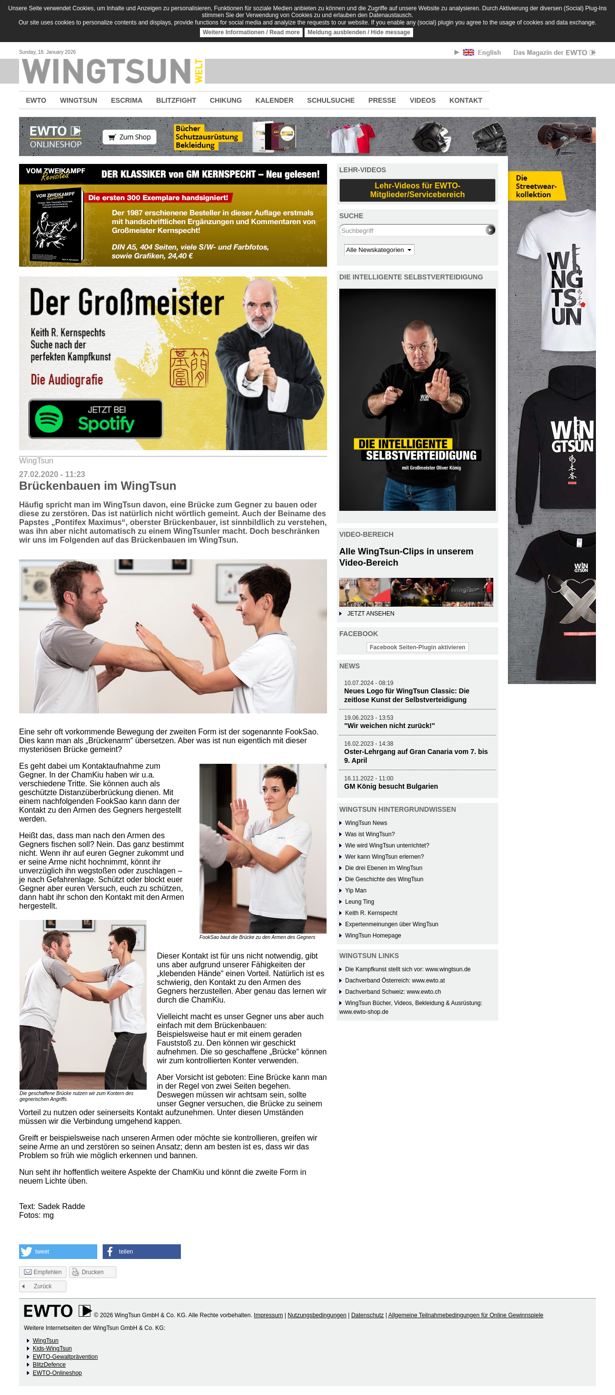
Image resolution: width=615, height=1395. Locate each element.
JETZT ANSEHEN (370, 613)
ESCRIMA (127, 100)
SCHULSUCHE (330, 100)
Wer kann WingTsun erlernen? (384, 856)
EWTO (36, 100)
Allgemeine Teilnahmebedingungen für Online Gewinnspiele (465, 1315)
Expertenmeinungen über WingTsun (392, 924)
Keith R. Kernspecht (371, 913)
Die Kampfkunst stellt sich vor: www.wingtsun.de (408, 969)
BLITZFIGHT (176, 100)
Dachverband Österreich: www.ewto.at (395, 980)
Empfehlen (43, 1273)
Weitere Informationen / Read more (251, 32)
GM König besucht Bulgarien (391, 786)
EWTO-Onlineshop (57, 1373)
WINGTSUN (78, 100)
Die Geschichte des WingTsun (384, 879)
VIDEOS (423, 100)
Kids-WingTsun (52, 1348)
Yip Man (356, 890)
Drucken (93, 1272)
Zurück (43, 1286)
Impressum (268, 1315)
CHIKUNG (226, 100)
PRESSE (382, 100)
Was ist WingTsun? (370, 834)
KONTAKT (465, 100)
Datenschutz (367, 1315)
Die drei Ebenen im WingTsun (383, 868)
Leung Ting (359, 901)
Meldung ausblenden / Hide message (359, 32)
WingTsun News (366, 823)
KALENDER (275, 100)
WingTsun (46, 1340)
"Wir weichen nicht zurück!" (389, 726)
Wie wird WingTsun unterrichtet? (387, 845)
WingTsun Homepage (373, 935)
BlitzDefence (49, 1364)
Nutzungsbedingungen (316, 1315)
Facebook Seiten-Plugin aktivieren (417, 647)
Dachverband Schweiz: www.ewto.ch (393, 991)
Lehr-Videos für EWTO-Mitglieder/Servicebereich (417, 190)
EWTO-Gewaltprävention (65, 1356)
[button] (58, 1251)
